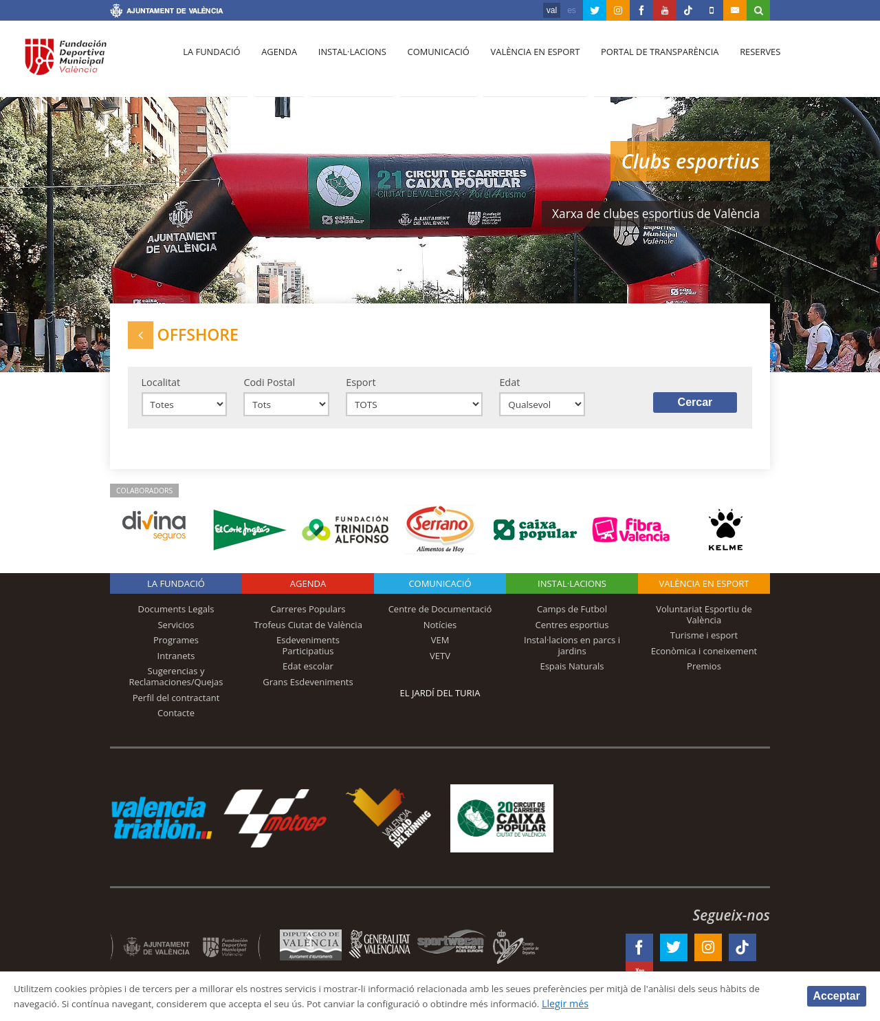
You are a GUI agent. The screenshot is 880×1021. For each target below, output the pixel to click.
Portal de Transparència (645, 62)
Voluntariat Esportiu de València (704, 621)
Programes (176, 647)
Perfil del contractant (176, 704)
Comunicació (428, 62)
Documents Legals (176, 616)
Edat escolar (308, 673)
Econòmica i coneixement (704, 658)
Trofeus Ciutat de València (308, 631)
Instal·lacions (345, 62)
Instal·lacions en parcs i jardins (572, 652)
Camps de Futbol (572, 616)
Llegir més (647, 1002)
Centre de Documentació (440, 616)
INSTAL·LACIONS (572, 590)
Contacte (176, 719)
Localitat (161, 387)
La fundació (210, 62)
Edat (509, 387)
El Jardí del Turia (440, 700)
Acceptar (836, 995)
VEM (440, 647)
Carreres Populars (307, 616)
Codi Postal (269, 387)
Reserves (743, 62)
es (571, 10)
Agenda (275, 62)
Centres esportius (572, 631)
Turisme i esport (704, 642)
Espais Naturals (572, 673)
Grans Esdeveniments (308, 689)
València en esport (523, 62)
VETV (440, 662)
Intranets (176, 662)
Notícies (440, 631)
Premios (704, 673)
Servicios (175, 631)
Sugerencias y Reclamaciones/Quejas (176, 683)
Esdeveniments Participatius (308, 652)
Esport (360, 387)
